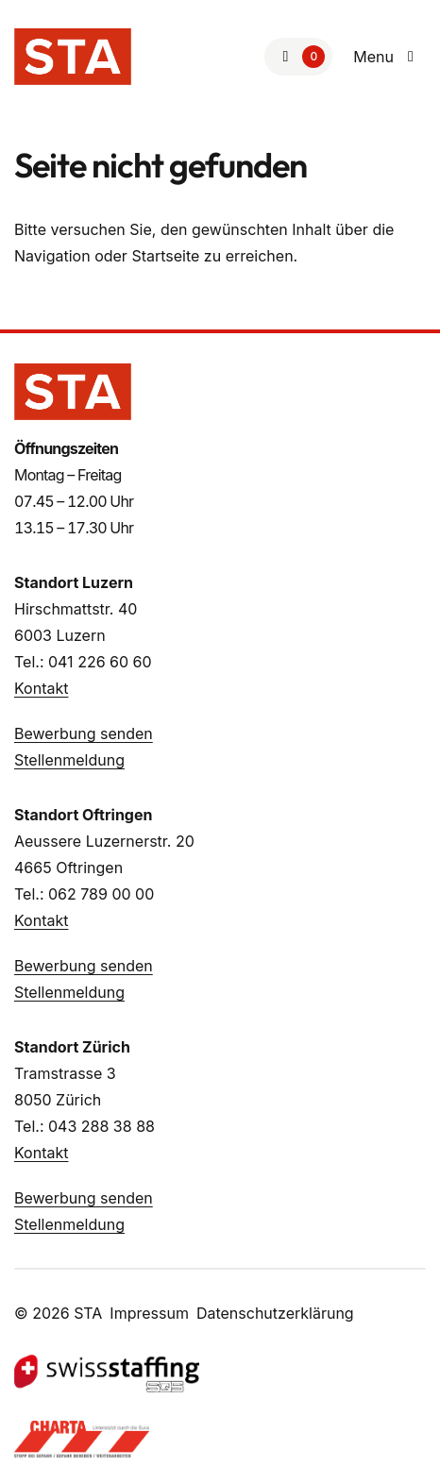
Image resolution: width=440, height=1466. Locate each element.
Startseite (165, 255)
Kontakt (41, 688)
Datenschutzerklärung (275, 1313)
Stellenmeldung (69, 759)
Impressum (149, 1313)
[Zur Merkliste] (298, 57)
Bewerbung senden (83, 733)
